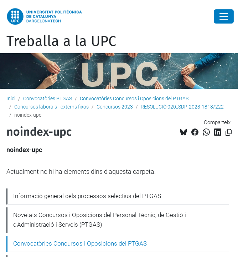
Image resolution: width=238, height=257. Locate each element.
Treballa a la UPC (61, 41)
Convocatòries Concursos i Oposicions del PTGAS (134, 98)
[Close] (224, 16)
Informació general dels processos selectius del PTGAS (87, 196)
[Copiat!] (229, 132)
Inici (10, 98)
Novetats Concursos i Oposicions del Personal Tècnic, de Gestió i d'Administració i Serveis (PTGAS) (99, 219)
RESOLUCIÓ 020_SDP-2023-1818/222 (182, 107)
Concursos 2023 (115, 107)
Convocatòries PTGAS (47, 98)
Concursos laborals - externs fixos (51, 107)
